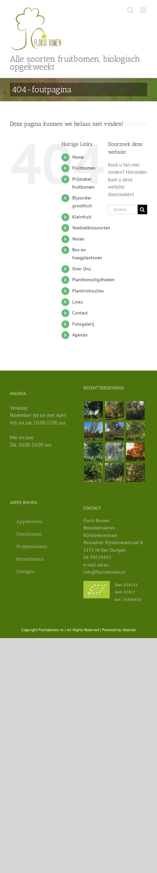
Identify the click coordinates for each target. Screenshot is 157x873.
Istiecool (129, 629)
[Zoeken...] (123, 209)
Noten (78, 239)
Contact (80, 313)
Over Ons (81, 269)
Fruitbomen (84, 168)
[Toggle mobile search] (130, 10)
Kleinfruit (81, 217)
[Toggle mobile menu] (143, 10)
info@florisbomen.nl (104, 572)
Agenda (79, 335)
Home (78, 157)
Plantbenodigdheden (93, 280)
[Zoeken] (142, 209)
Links (77, 302)
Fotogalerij (83, 324)
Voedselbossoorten (91, 228)
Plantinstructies (88, 291)
